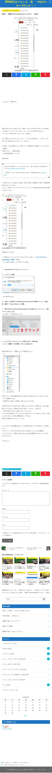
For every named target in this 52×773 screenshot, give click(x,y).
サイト (4, 525)
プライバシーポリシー (10, 690)
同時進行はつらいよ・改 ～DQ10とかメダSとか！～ (26, 3)
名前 (4, 509)
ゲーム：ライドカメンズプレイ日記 (14, 670)
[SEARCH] (50, 2)
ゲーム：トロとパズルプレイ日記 (13, 680)
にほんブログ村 (6, 729)
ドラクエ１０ (8, 654)
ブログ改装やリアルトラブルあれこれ (11, 10)
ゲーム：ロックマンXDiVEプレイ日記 (15, 675)
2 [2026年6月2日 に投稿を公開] (12, 703)
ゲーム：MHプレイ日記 (11, 664)
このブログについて (9, 644)
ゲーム (6, 685)
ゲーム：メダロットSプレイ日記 (13, 659)
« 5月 (25, 716)
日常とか (6, 649)
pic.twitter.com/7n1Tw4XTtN (17, 168)
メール (5, 517)
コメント (5, 490)
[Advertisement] (26, 89)
